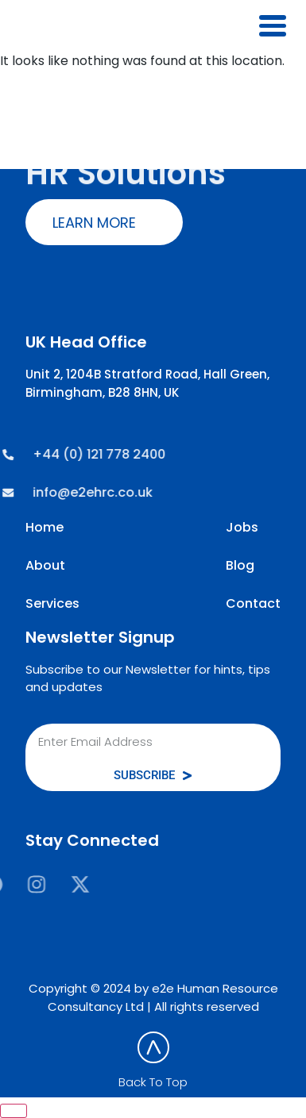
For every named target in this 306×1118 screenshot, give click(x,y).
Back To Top (153, 1082)
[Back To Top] (153, 1047)
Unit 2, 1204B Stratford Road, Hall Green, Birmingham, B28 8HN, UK (147, 383)
